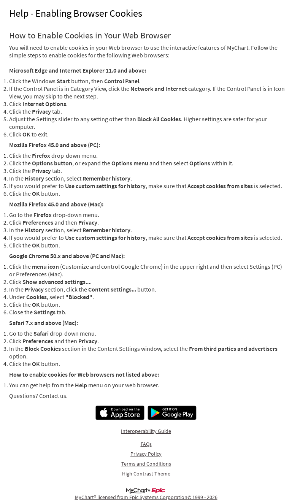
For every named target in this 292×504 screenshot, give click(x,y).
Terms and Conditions (146, 463)
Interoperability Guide (146, 431)
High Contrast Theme (146, 473)
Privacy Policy (146, 453)
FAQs (146, 444)
